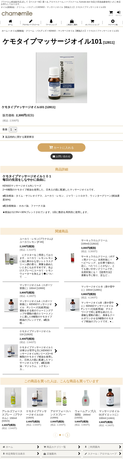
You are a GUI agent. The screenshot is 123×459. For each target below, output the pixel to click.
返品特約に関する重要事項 (18, 137)
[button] (113, 22)
